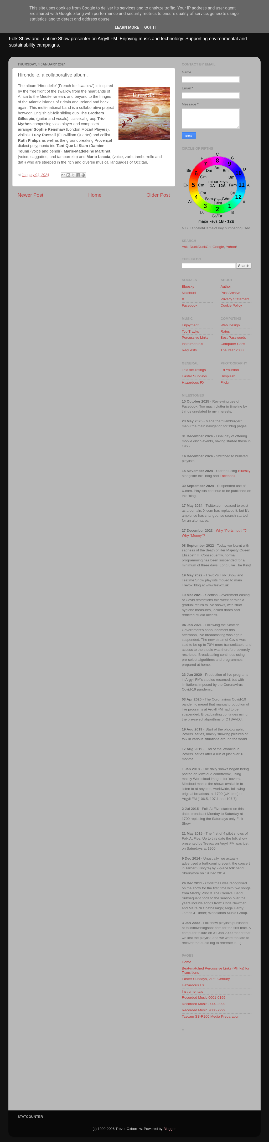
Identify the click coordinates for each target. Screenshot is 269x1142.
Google (218, 247)
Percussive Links (195, 337)
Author (226, 286)
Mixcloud (189, 293)
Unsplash (228, 376)
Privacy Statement (235, 299)
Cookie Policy (231, 305)
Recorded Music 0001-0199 (203, 997)
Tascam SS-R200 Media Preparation (210, 1016)
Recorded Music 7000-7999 (203, 1010)
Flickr (225, 382)
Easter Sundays (194, 376)
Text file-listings (194, 370)
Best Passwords (233, 337)
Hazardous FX (193, 382)
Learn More (127, 27)
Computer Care (233, 344)
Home (94, 195)
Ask (185, 247)
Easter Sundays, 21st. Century (206, 979)
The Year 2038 (232, 350)
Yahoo (231, 247)
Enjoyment (190, 325)
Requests (189, 350)
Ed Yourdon (230, 370)
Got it (150, 27)
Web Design (230, 325)
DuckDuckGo (200, 247)
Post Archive (230, 293)
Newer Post (30, 195)
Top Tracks (190, 331)
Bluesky (188, 286)
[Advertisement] (216, 1072)
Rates (225, 331)
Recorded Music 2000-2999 (203, 1004)
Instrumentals (192, 344)
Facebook (189, 305)
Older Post (158, 195)
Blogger (169, 1129)
